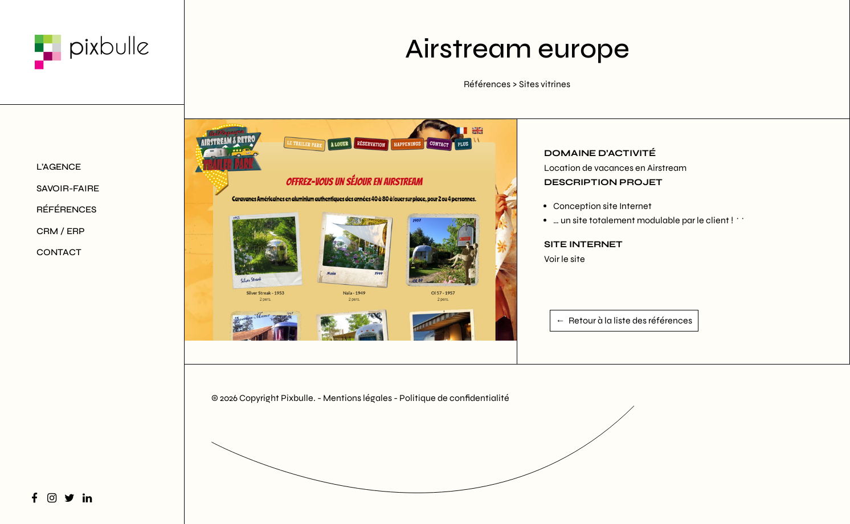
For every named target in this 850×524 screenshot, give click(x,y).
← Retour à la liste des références (624, 320)
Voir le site (564, 258)
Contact (58, 252)
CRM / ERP (60, 231)
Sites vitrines (544, 84)
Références (66, 209)
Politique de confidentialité (454, 397)
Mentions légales (358, 397)
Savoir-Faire (67, 188)
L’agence (58, 166)
